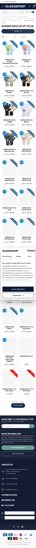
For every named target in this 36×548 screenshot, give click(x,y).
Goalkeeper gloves (15, 21)
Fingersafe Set (26, 356)
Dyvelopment (24, 544)
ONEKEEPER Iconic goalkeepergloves (9, 61)
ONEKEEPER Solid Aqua (26, 238)
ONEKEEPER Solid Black (9, 238)
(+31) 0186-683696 (11, 478)
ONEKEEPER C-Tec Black (27, 91)
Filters (18, 31)
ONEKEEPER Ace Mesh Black (9, 150)
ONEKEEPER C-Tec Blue (9, 209)
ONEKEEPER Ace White (26, 121)
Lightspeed (11, 544)
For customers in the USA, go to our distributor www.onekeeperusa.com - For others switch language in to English (17, 19)
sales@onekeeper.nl (11, 489)
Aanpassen (18, 295)
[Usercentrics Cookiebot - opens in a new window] (27, 251)
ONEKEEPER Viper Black (9, 179)
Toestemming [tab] (7, 256)
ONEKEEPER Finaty (9, 327)
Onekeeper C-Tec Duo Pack (9, 390)
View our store (18, 454)
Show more (18, 405)
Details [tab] (18, 256)
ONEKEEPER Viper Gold (26, 179)
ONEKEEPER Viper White (26, 150)
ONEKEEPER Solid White (26, 209)
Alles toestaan (18, 289)
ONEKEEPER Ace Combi (9, 121)
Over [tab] (29, 256)
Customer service (18, 448)
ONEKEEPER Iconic (26, 60)
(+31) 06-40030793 (11, 484)
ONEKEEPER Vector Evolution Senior (9, 358)
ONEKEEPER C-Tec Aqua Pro (27, 327)
